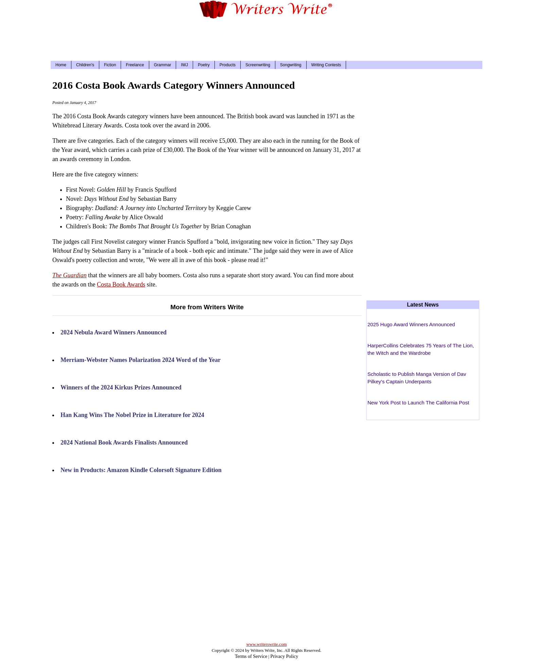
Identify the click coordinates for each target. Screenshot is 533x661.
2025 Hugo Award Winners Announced (411, 324)
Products (228, 65)
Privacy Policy (284, 656)
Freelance (135, 65)
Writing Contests (326, 65)
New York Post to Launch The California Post (418, 402)
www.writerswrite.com (266, 644)
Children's (85, 65)
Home (60, 65)
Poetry (204, 65)
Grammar (162, 65)
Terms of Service (251, 656)
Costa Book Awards (121, 284)
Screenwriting (257, 65)
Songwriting (291, 65)
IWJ (184, 65)
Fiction (110, 65)
